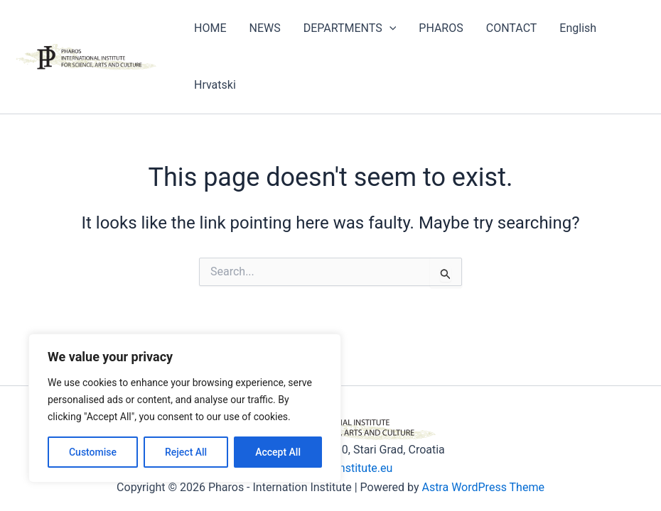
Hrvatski (215, 85)
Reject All (186, 452)
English (577, 28)
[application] (389, 28)
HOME (210, 28)
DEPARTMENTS (350, 28)
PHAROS (441, 28)
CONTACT (511, 28)
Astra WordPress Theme (482, 487)
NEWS (264, 28)
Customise (93, 452)
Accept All (278, 452)
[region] (184, 408)
